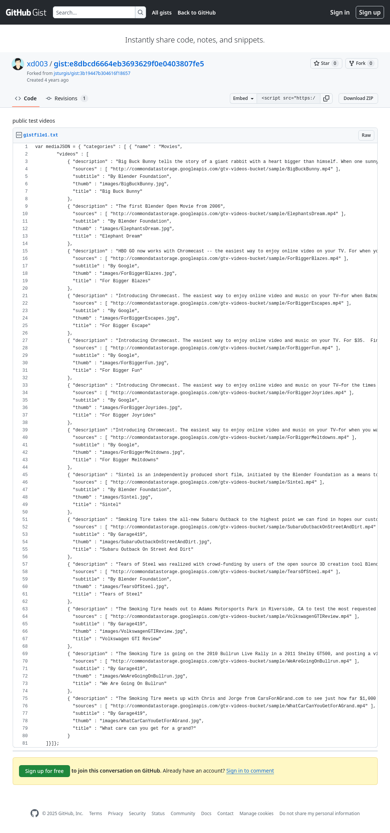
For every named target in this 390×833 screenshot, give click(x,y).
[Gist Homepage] (26, 12)
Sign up (370, 12)
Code (26, 98)
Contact (225, 813)
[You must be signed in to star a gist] (326, 63)
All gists (162, 12)
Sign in (340, 12)
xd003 (37, 64)
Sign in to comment (250, 770)
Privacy (115, 813)
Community (183, 813)
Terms (95, 813)
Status (158, 813)
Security (137, 813)
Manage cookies (256, 813)
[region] (195, 445)
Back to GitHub (197, 12)
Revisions (67, 98)
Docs (206, 813)
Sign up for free (44, 770)
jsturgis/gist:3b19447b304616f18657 (92, 73)
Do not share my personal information (319, 813)
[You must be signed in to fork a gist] (361, 63)
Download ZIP (358, 98)
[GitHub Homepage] (34, 813)
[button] (326, 98)
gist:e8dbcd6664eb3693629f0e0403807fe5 (129, 64)
